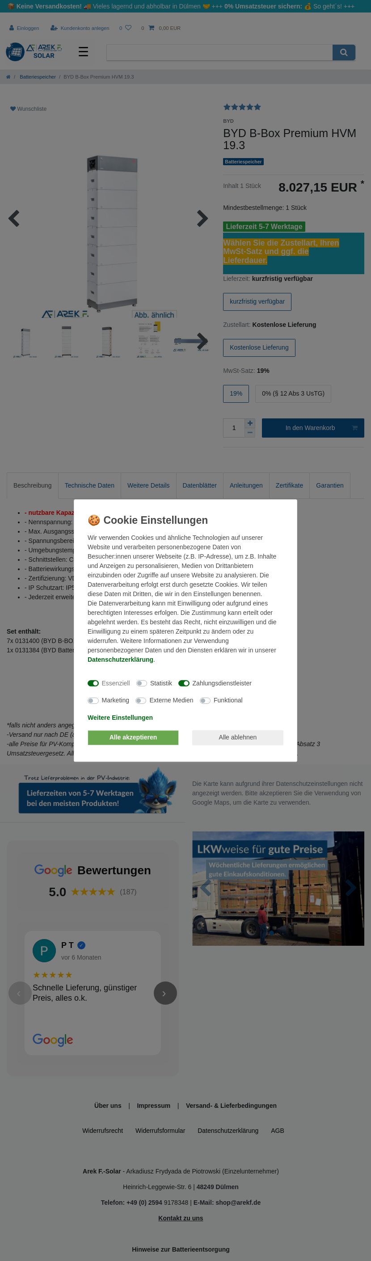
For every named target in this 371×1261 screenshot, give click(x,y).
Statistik (161, 683)
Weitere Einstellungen (120, 717)
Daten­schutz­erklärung (120, 659)
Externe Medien (171, 700)
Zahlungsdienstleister (222, 683)
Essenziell (116, 683)
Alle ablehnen (238, 737)
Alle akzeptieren (133, 737)
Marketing (115, 700)
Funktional (228, 700)
